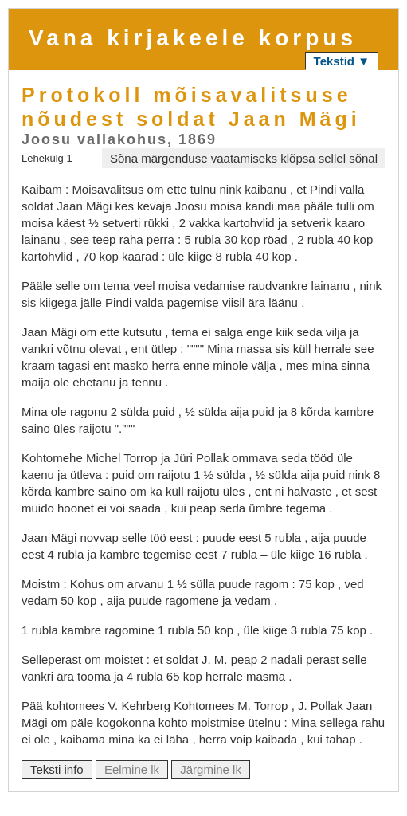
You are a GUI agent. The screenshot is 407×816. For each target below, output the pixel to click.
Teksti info (57, 769)
